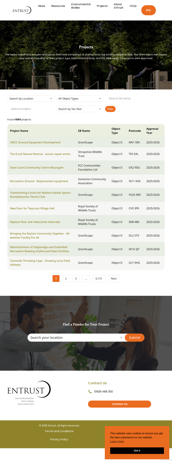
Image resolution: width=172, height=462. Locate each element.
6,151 (100, 279)
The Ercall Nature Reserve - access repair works (40, 154)
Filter (110, 109)
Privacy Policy (59, 439)
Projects (102, 6)
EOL (148, 10)
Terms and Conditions (59, 431)
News (41, 6)
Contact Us (119, 404)
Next (114, 278)
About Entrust (118, 6)
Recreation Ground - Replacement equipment (39, 181)
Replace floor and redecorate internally (35, 222)
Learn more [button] (117, 441)
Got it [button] (137, 450)
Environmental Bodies (81, 6)
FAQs (133, 6)
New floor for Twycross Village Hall (32, 208)
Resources (58, 6)
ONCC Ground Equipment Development (35, 142)
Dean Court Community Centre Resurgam (36, 167)
